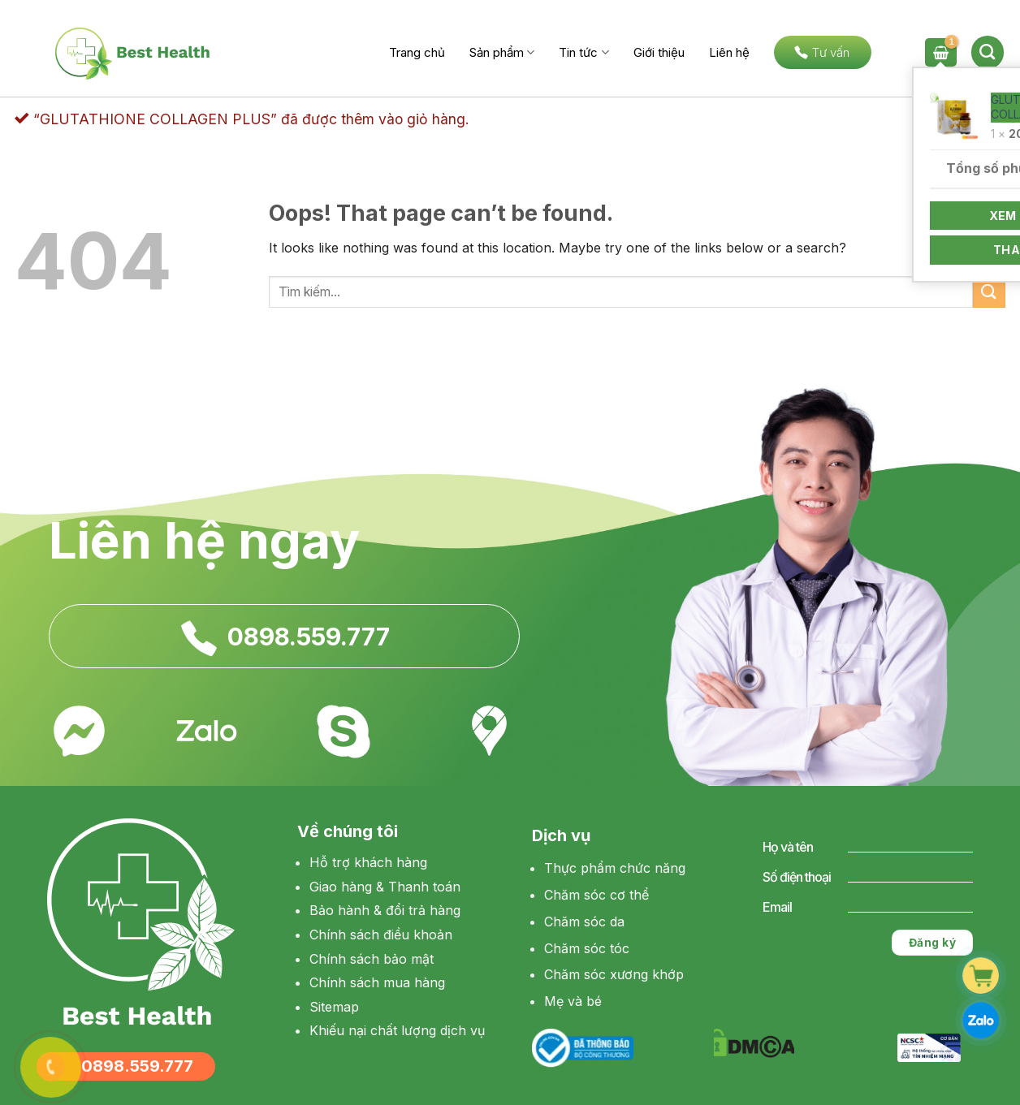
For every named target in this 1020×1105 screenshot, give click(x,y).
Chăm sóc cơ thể (596, 895)
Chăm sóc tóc (586, 948)
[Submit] (989, 292)
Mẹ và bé (573, 1001)
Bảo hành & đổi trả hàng (384, 910)
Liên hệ (729, 52)
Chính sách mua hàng (377, 982)
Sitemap (334, 1007)
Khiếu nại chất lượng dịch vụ (397, 1030)
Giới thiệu (659, 52)
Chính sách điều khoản (380, 934)
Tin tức (583, 52)
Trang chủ (417, 52)
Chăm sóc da (584, 921)
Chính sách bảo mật (371, 959)
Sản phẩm (501, 52)
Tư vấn (821, 52)
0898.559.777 (308, 636)
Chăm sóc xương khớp (614, 974)
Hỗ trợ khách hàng (368, 862)
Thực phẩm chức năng (614, 868)
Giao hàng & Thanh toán (384, 886)
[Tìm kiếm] (987, 52)
